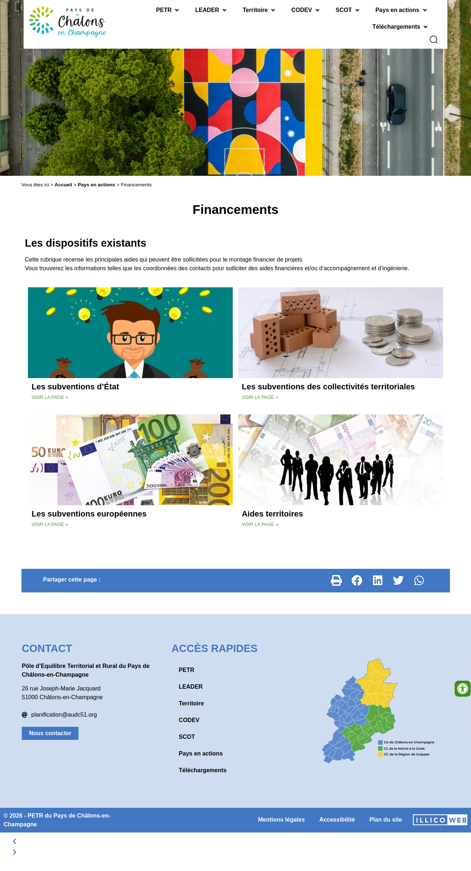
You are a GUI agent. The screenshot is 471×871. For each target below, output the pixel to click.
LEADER (210, 10)
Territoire (259, 10)
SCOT (347, 10)
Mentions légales (281, 814)
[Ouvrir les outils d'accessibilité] (463, 689)
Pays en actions (401, 10)
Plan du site (385, 814)
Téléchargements (400, 26)
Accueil (63, 179)
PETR (167, 10)
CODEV (305, 10)
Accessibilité (337, 814)
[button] (336, 575)
